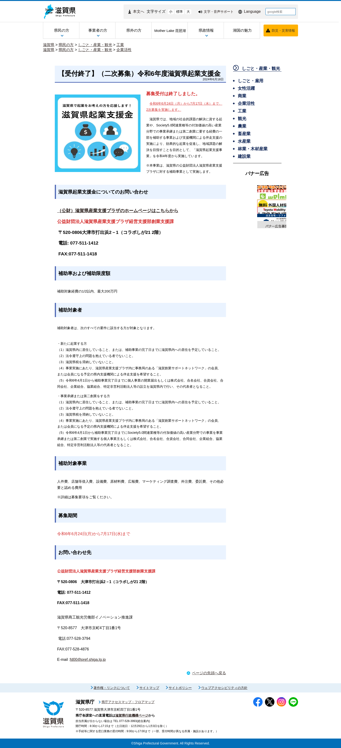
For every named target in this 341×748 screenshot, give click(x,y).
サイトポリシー (180, 688)
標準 (179, 11)
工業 (120, 45)
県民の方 (66, 45)
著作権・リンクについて (112, 688)
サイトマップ (149, 688)
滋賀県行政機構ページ (131, 715)
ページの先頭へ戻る (209, 673)
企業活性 (124, 50)
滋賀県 (48, 45)
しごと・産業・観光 (95, 45)
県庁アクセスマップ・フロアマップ (128, 702)
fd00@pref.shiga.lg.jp (88, 660)
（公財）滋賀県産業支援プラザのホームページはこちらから (117, 210)
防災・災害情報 (283, 30)
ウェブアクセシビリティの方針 (224, 688)
